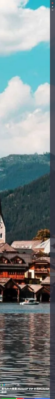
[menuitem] (52, 3)
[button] (52, 6)
